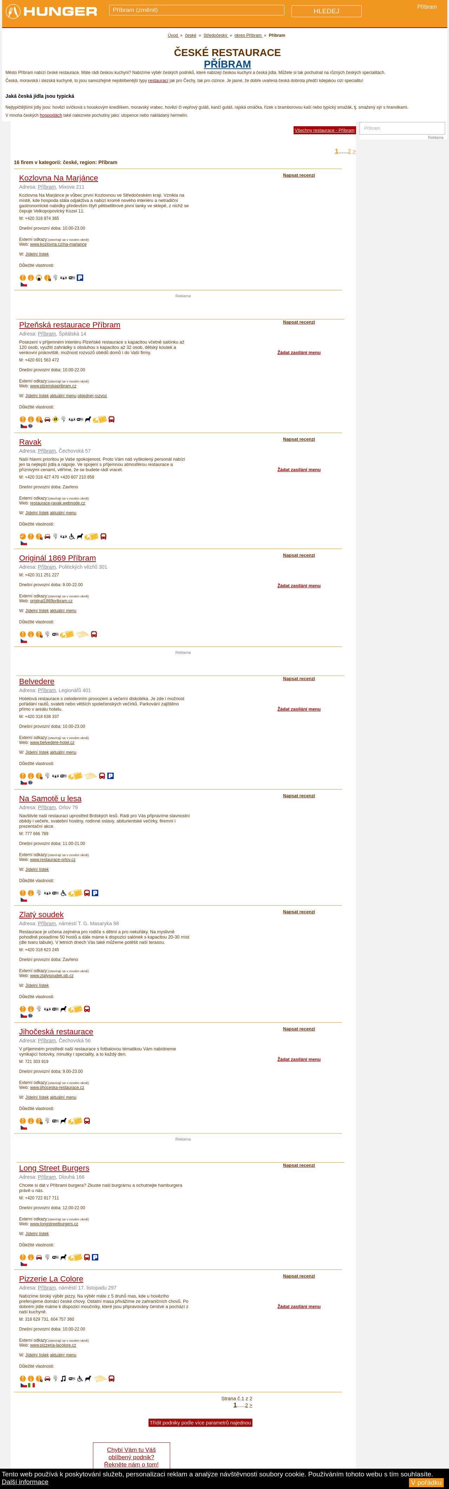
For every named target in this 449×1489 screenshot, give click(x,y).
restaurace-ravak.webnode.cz (57, 503)
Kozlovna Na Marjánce (58, 178)
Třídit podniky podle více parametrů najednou (200, 1423)
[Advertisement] (183, 308)
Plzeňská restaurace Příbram (70, 324)
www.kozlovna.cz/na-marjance (58, 244)
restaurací (158, 80)
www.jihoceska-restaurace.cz (57, 1087)
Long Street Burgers (54, 1168)
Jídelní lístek (37, 254)
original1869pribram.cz (51, 600)
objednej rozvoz (92, 395)
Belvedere (37, 681)
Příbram (227, 64)
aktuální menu (63, 395)
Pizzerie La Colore (51, 1278)
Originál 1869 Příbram (57, 558)
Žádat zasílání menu (299, 352)
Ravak (30, 442)
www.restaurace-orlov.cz (53, 859)
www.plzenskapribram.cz (53, 386)
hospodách (51, 115)
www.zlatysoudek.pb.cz (52, 975)
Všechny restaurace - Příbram (325, 130)
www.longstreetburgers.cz (54, 1223)
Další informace (25, 1481)
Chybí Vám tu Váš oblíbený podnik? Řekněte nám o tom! (131, 1457)
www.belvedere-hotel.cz (52, 742)
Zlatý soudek (41, 914)
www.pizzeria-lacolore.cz (53, 1345)
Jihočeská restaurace (56, 1031)
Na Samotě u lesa (50, 798)
